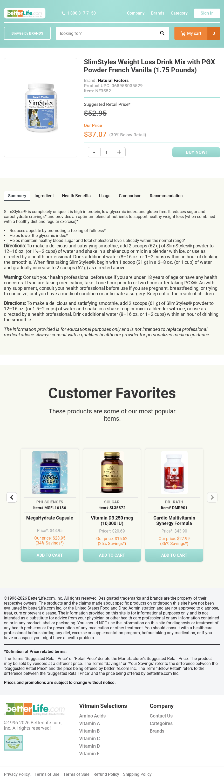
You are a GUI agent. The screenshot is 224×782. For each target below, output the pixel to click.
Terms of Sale (76, 774)
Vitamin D (89, 746)
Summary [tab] (17, 195)
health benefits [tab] (76, 195)
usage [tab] (105, 195)
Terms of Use (47, 774)
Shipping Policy (137, 774)
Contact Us (161, 716)
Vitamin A (89, 723)
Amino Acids (92, 716)
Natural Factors (113, 80)
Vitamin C (89, 738)
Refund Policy (106, 774)
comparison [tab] (130, 195)
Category (179, 13)
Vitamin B (89, 731)
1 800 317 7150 (78, 13)
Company (136, 13)
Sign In (207, 13)
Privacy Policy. (17, 774)
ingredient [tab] (44, 195)
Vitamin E (89, 753)
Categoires (161, 723)
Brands (157, 13)
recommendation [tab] (166, 195)
